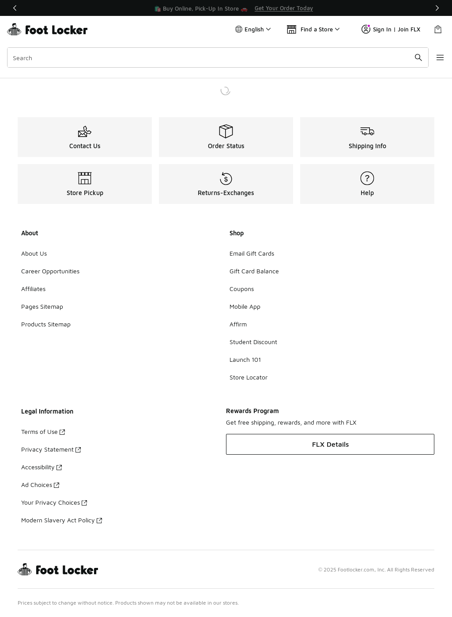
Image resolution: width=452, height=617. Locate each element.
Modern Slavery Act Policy (61, 520)
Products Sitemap (46, 324)
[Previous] (15, 8)
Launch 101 (245, 359)
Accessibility (41, 467)
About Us (34, 253)
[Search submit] (410, 57)
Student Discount (253, 341)
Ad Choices (40, 484)
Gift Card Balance (254, 271)
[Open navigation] (434, 57)
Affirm (238, 324)
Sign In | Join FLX (391, 29)
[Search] (214, 57)
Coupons (242, 288)
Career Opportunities (50, 271)
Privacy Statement (51, 449)
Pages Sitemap (42, 306)
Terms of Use (43, 431)
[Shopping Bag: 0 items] (438, 29)
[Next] (437, 8)
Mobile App (245, 306)
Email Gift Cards (252, 253)
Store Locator (248, 377)
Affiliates (33, 288)
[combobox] (214, 57)
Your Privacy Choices (54, 502)
